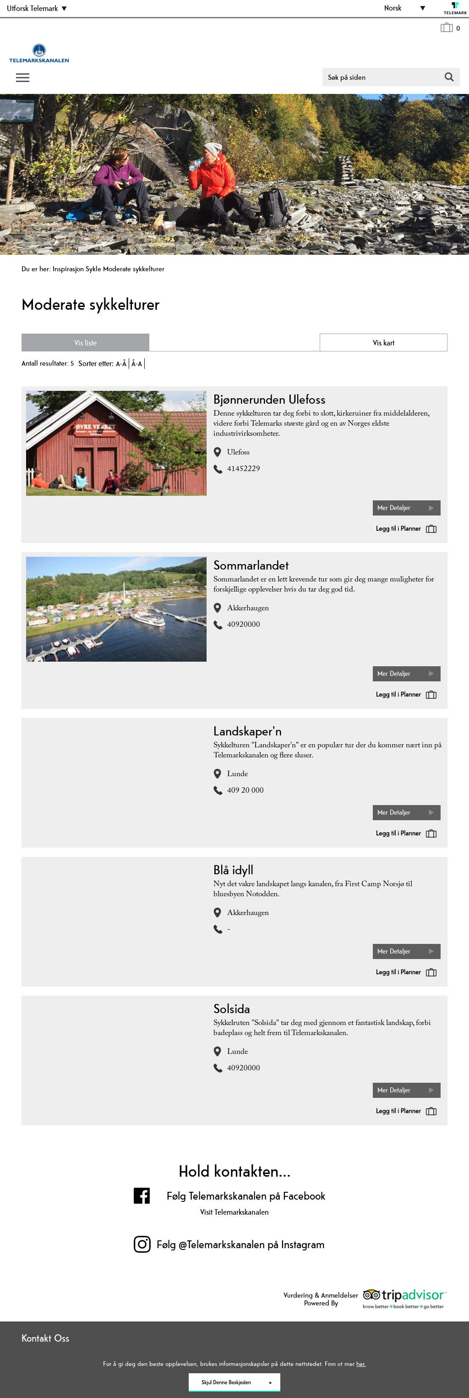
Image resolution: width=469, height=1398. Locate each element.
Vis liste (84, 343)
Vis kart (384, 343)
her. (361, 1364)
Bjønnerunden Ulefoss (269, 399)
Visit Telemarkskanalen (234, 1212)
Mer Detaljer (393, 507)
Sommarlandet (251, 565)
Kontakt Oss (45, 1338)
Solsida (231, 1008)
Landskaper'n (247, 731)
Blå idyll (233, 869)
